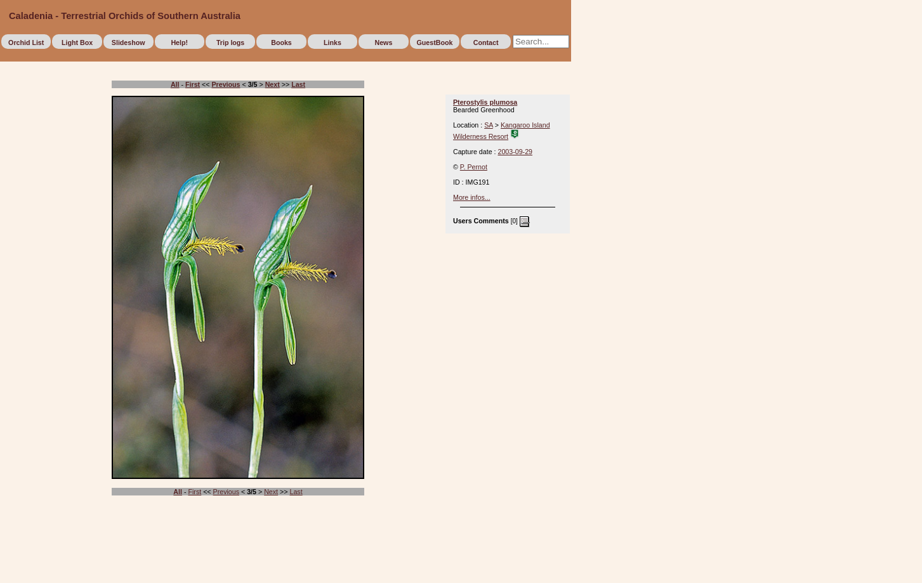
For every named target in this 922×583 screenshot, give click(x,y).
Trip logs (230, 42)
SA (488, 125)
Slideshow (128, 42)
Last (295, 491)
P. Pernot (473, 167)
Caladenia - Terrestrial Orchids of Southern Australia (124, 16)
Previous (226, 491)
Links (332, 42)
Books (281, 42)
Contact (486, 42)
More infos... (472, 197)
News (383, 42)
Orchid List (26, 42)
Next (271, 491)
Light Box (77, 42)
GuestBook (435, 42)
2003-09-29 (515, 151)
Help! (179, 42)
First (194, 491)
